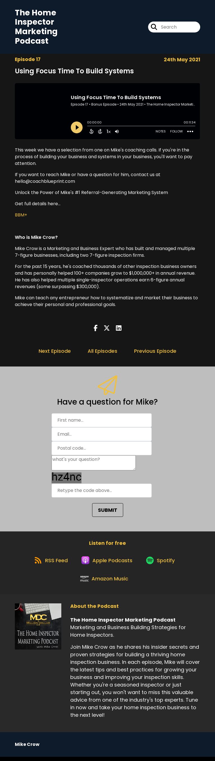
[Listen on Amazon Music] (105, 582)
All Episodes (102, 351)
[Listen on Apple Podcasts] (107, 562)
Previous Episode (155, 351)
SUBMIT (107, 510)
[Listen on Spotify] (162, 562)
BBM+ (21, 215)
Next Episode (55, 351)
